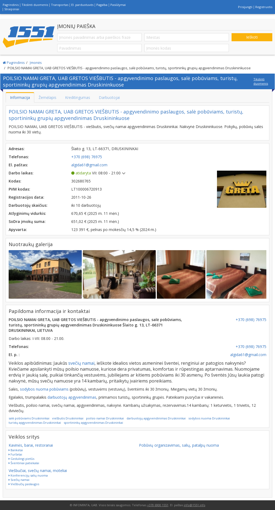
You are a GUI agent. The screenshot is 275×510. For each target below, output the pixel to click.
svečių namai (81, 363)
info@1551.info (194, 505)
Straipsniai (11, 9)
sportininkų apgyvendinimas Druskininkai (93, 423)
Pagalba (101, 5)
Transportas (59, 5)
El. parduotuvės (82, 5)
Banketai (16, 450)
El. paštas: (18, 164)
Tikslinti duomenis (35, 5)
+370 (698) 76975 (251, 319)
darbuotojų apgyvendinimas (71, 397)
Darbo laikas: (21, 172)
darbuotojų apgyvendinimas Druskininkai (156, 418)
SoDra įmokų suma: (27, 221)
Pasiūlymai (118, 5)
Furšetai (15, 454)
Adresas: (17, 148)
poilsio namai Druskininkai (105, 418)
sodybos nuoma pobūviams (44, 389)
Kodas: (15, 181)
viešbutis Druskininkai (67, 418)
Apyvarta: (18, 229)
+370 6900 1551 (157, 505)
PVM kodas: (19, 189)
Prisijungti (245, 7)
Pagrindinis (11, 5)
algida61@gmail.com (248, 354)
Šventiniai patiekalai (24, 463)
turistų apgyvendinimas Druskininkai (35, 423)
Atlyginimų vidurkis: (27, 213)
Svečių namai (19, 480)
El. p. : (14, 354)
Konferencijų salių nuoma (28, 475)
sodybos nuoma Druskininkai (209, 418)
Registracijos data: (26, 197)
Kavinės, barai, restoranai (31, 445)
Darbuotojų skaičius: (28, 205)
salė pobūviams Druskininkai (29, 418)
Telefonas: (19, 156)
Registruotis (263, 7)
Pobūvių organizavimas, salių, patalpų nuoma (179, 445)
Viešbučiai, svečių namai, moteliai (38, 470)
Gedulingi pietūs (21, 459)
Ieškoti (252, 37)
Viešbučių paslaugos (24, 484)
